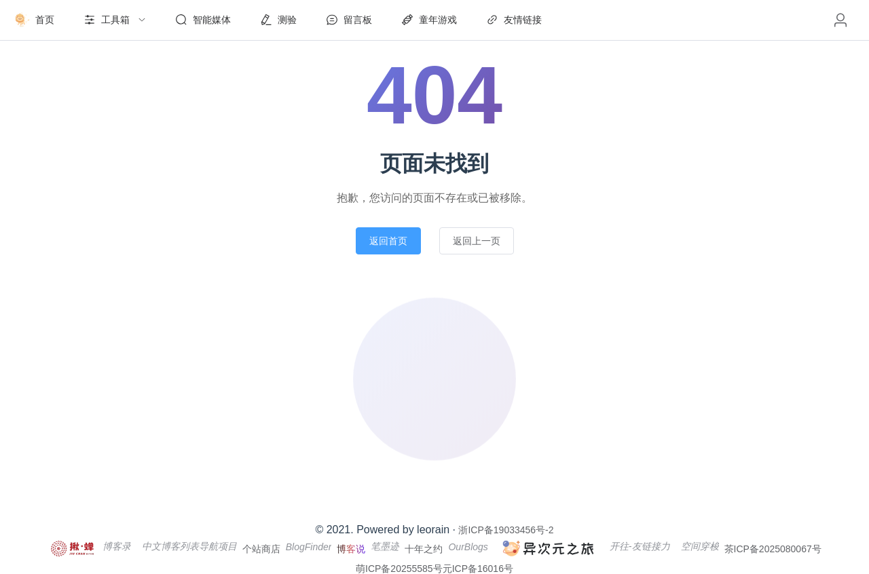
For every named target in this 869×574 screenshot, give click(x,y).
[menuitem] (34, 20)
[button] (840, 20)
